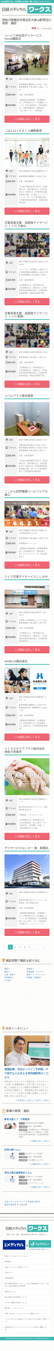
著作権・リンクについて (13, 1308)
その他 (8, 980)
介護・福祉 (9, 974)
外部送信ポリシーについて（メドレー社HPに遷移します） (25, 1328)
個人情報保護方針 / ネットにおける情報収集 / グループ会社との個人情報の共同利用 (26, 1285)
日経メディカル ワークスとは (15, 1256)
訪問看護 (9, 977)
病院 (7, 969)
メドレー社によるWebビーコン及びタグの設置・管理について (26, 1320)
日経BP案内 (9, 1278)
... (34, 947)
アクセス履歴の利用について (15, 1303)
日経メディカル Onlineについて (16, 1267)
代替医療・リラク (34, 972)
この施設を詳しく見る (27, 119)
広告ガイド (8, 1273)
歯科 (7, 972)
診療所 (30, 969)
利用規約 (7, 1262)
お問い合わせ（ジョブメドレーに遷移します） (22, 1314)
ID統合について (10, 1292)
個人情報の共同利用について (15, 1297)
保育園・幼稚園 (33, 977)
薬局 (35, 974)
